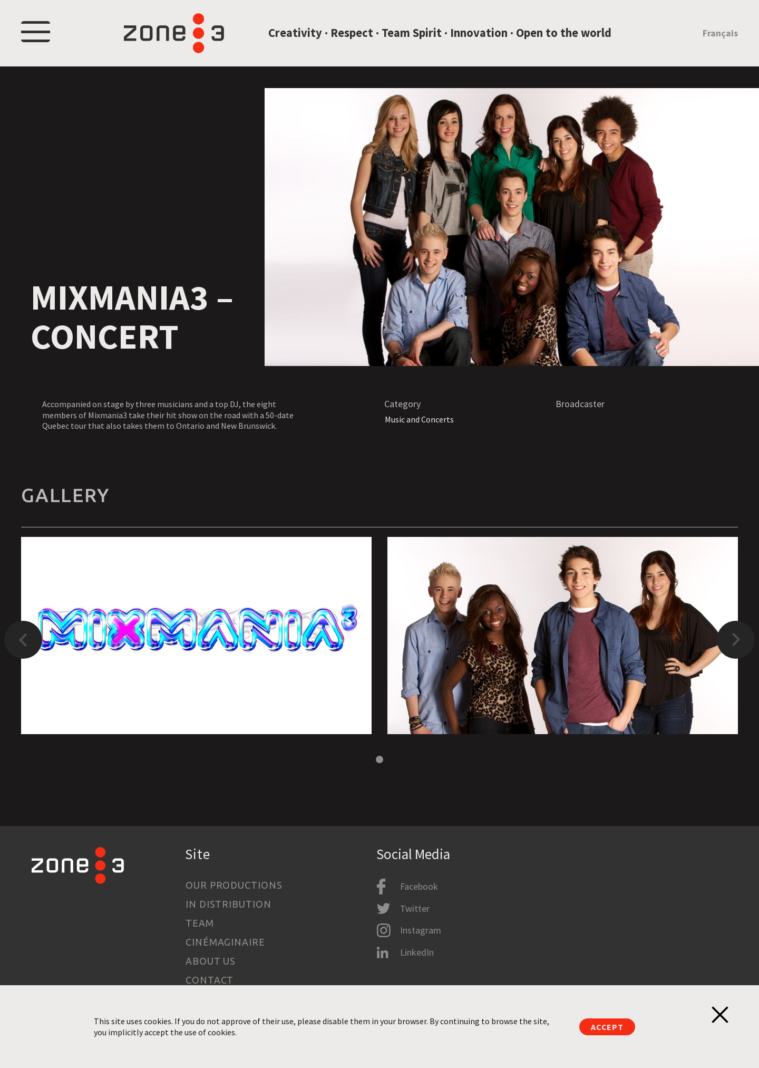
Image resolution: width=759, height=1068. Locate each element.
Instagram (420, 930)
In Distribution (228, 904)
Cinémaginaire (225, 942)
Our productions (234, 885)
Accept (607, 1027)
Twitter (415, 908)
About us (211, 961)
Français (720, 33)
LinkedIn (417, 952)
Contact (209, 980)
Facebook (419, 886)
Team (200, 923)
